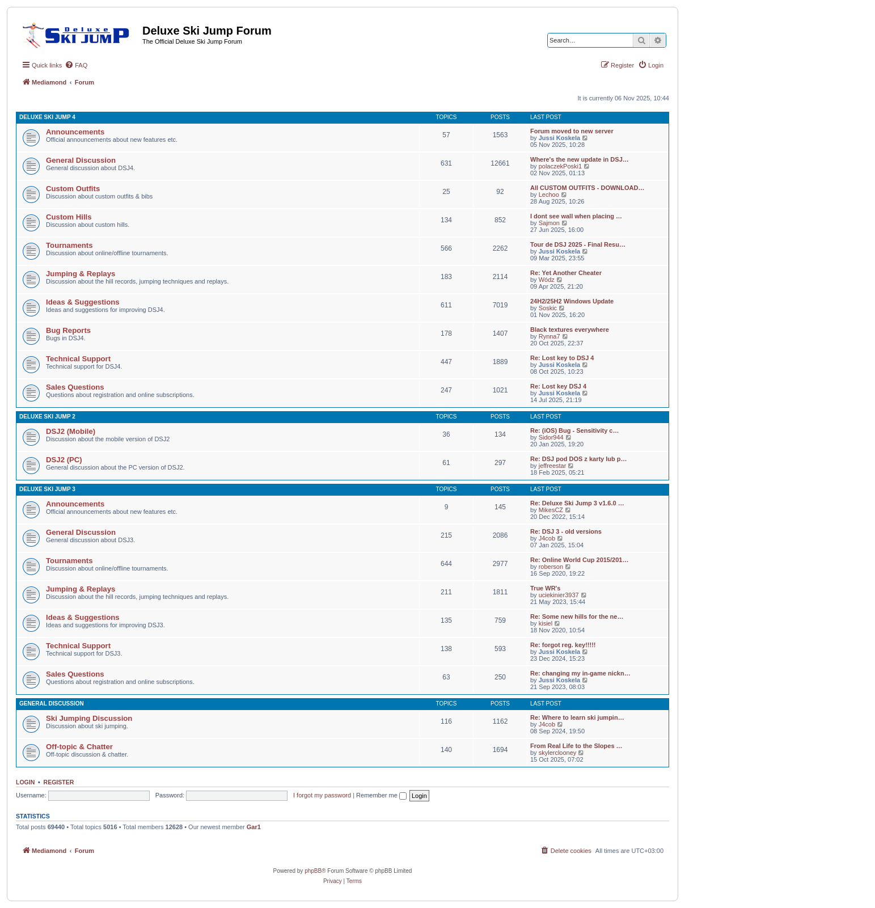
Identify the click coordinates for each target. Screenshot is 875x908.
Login (25, 782)
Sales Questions (75, 387)
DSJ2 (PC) (64, 459)
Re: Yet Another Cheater (566, 272)
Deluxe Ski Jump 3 (47, 489)
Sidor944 (551, 437)
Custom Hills (69, 217)
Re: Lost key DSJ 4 (558, 386)
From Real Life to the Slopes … (576, 745)
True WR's (545, 588)
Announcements (75, 132)
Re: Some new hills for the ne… (576, 616)
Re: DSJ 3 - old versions (566, 531)
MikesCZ (551, 509)
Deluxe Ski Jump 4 (47, 117)
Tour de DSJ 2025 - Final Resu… (577, 244)
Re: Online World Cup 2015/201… (579, 559)
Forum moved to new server (572, 131)
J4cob (547, 538)
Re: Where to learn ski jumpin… (577, 717)
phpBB (313, 871)
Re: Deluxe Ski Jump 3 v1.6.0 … (577, 503)
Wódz (547, 279)
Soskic (548, 308)
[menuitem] (76, 65)
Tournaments (69, 245)
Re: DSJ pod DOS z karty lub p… (578, 458)
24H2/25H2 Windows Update (572, 301)
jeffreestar (553, 465)
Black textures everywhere (569, 329)
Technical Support (78, 358)
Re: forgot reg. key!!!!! (563, 644)
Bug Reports (68, 330)
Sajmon (549, 222)
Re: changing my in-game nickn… (580, 673)
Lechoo (549, 194)
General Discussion (81, 160)
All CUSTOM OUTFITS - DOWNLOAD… (587, 187)
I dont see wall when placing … (576, 216)
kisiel (545, 623)
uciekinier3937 (559, 595)
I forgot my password (322, 795)
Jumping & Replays (80, 273)
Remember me (381, 795)
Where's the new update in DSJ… (579, 159)
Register (59, 782)
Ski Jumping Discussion (89, 718)
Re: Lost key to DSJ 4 (562, 357)
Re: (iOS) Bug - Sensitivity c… (574, 430)
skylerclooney (558, 752)
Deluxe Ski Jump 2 (47, 416)
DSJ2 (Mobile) (70, 431)
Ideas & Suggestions (83, 302)
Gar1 (254, 826)
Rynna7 (549, 336)
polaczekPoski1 (560, 166)
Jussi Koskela (559, 137)
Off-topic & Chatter (79, 746)
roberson (551, 566)
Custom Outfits (73, 188)
